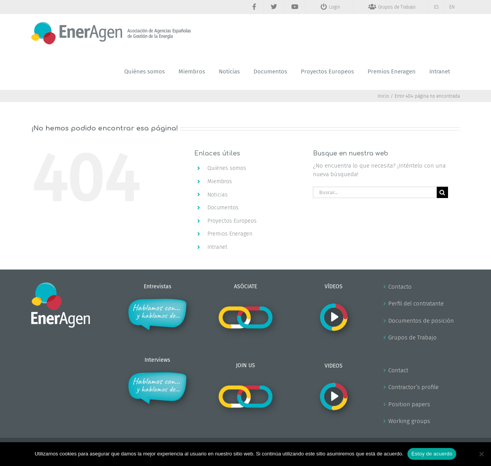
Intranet (217, 247)
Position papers (409, 404)
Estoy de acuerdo (431, 454)
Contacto (400, 286)
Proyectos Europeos (232, 221)
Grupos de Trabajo (412, 337)
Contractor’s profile (413, 387)
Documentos (223, 207)
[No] (481, 454)
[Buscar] (442, 192)
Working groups (409, 421)
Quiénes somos (226, 168)
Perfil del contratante (416, 303)
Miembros (219, 181)
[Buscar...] (375, 192)
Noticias (217, 194)
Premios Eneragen (229, 233)
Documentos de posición (421, 320)
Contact (398, 370)
